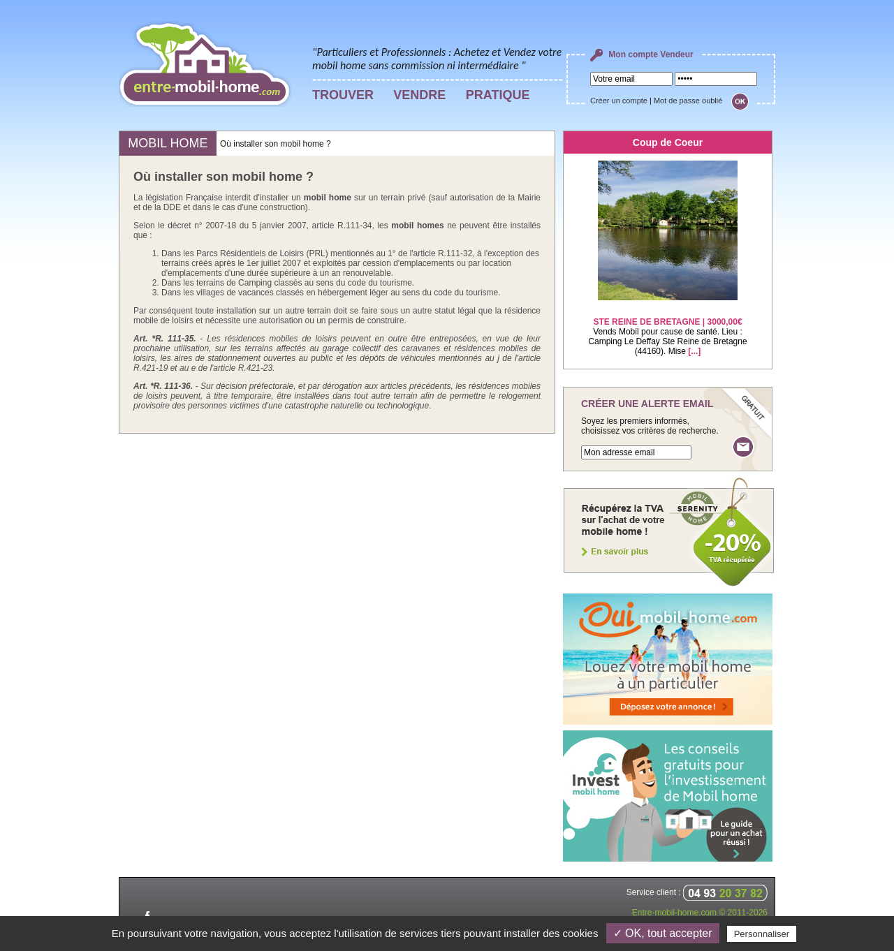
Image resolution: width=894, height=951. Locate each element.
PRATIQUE (498, 95)
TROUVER (343, 95)
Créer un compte (618, 100)
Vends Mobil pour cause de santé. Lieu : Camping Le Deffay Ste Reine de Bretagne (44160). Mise (667, 328)
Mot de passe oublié (688, 100)
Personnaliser (762, 934)
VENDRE (419, 95)
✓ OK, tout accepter (662, 933)
